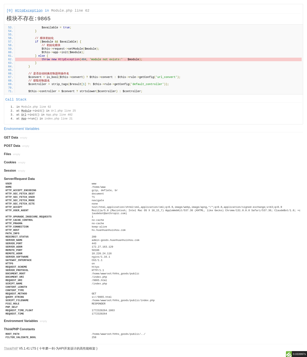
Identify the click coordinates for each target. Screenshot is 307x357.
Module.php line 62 (70, 11)
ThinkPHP (11, 348)
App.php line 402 (59, 114)
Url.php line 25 (63, 110)
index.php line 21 (58, 118)
